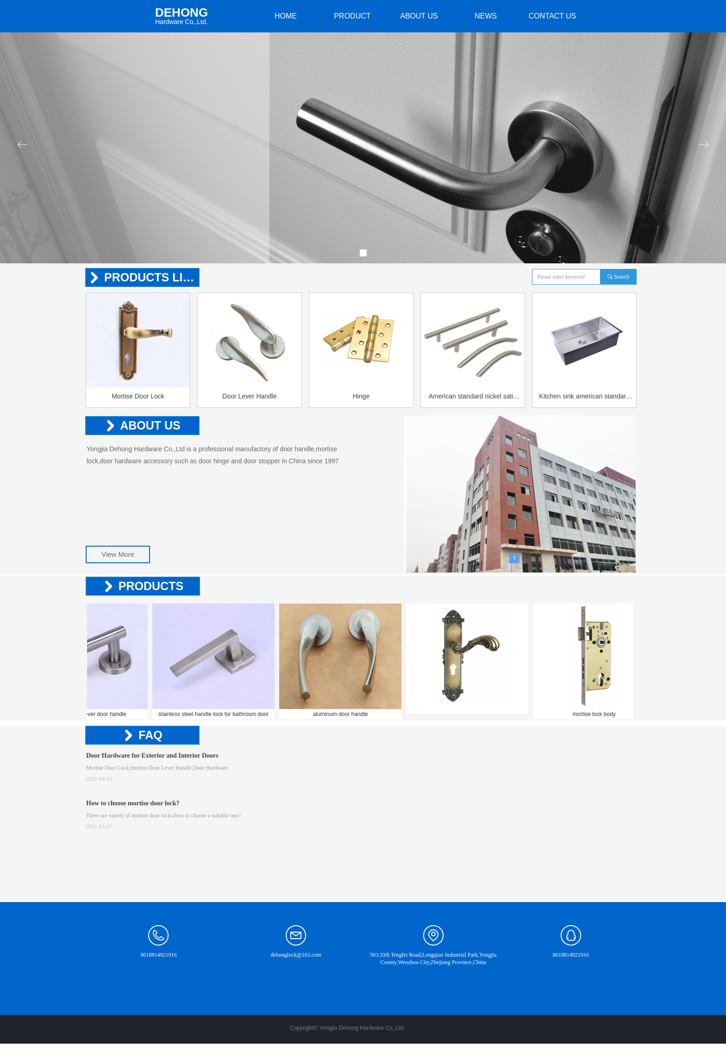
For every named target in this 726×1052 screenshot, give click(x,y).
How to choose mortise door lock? (133, 803)
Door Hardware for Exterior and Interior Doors (152, 755)
